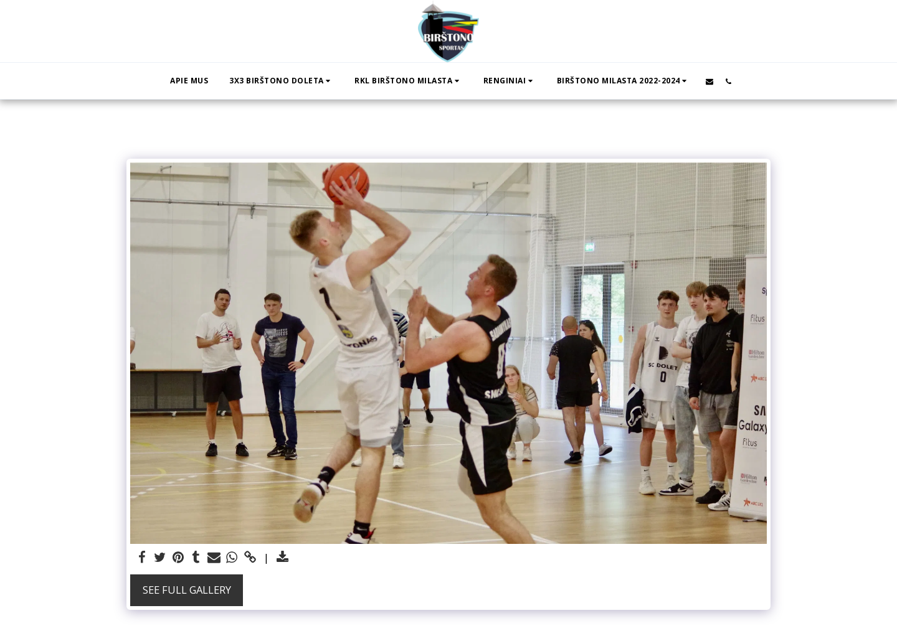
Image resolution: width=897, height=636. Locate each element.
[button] (281, 81)
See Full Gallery (187, 589)
